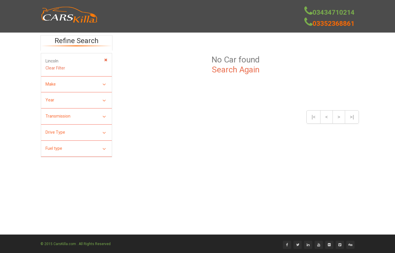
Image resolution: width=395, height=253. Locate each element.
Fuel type (75, 149)
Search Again (235, 69)
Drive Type (75, 132)
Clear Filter (55, 68)
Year (75, 100)
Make (75, 84)
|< (313, 117)
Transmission (75, 116)
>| (352, 117)
